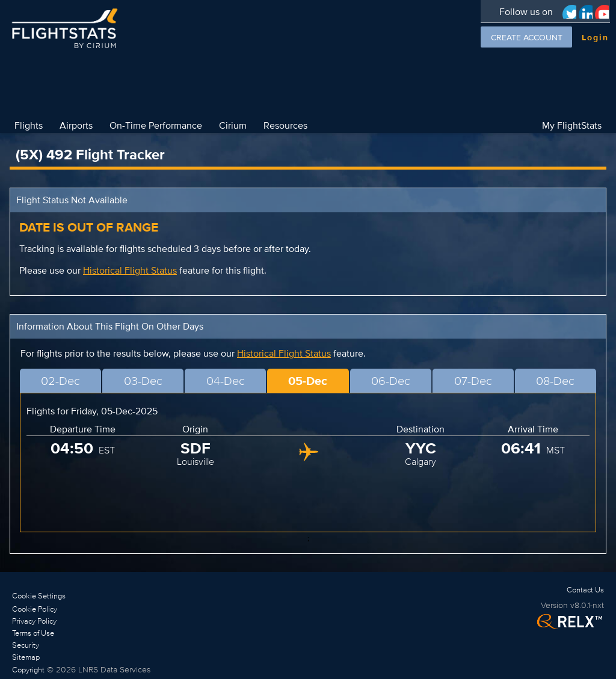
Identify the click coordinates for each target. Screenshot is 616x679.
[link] (81, 608)
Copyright (28, 669)
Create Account (526, 37)
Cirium (233, 125)
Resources (285, 125)
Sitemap (26, 657)
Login (595, 37)
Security (25, 645)
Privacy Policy (34, 621)
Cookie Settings (39, 595)
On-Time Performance (155, 125)
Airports (76, 125)
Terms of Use (33, 633)
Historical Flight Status (130, 270)
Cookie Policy (34, 609)
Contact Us (585, 589)
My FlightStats (572, 125)
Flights (28, 125)
